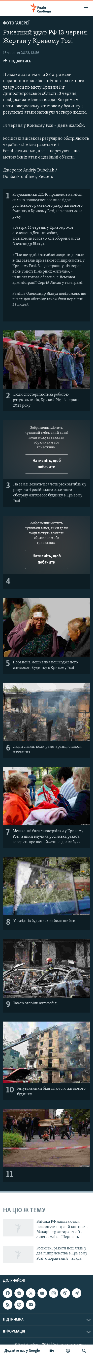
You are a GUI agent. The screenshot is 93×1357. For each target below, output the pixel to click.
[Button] (17, 62)
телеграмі (73, 283)
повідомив (22, 239)
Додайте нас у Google (22, 1351)
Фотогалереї (16, 23)
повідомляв (69, 294)
